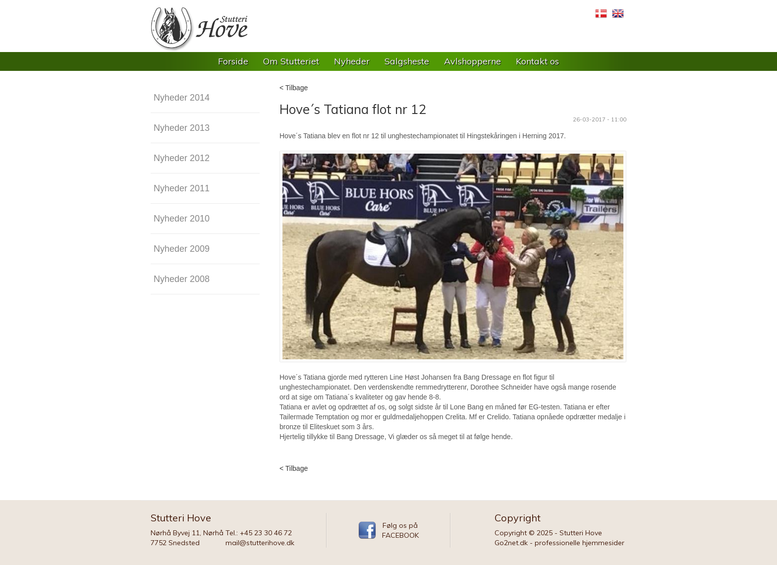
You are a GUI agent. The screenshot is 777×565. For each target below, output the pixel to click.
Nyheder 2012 (182, 158)
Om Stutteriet (291, 61)
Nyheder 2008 (182, 279)
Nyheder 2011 (182, 188)
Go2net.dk (511, 542)
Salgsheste (407, 61)
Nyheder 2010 (182, 219)
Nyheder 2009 (182, 249)
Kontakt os (537, 61)
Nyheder (352, 61)
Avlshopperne (472, 61)
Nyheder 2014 (182, 98)
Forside (233, 61)
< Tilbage (293, 88)
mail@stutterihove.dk (259, 542)
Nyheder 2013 (182, 128)
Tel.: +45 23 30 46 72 (258, 532)
